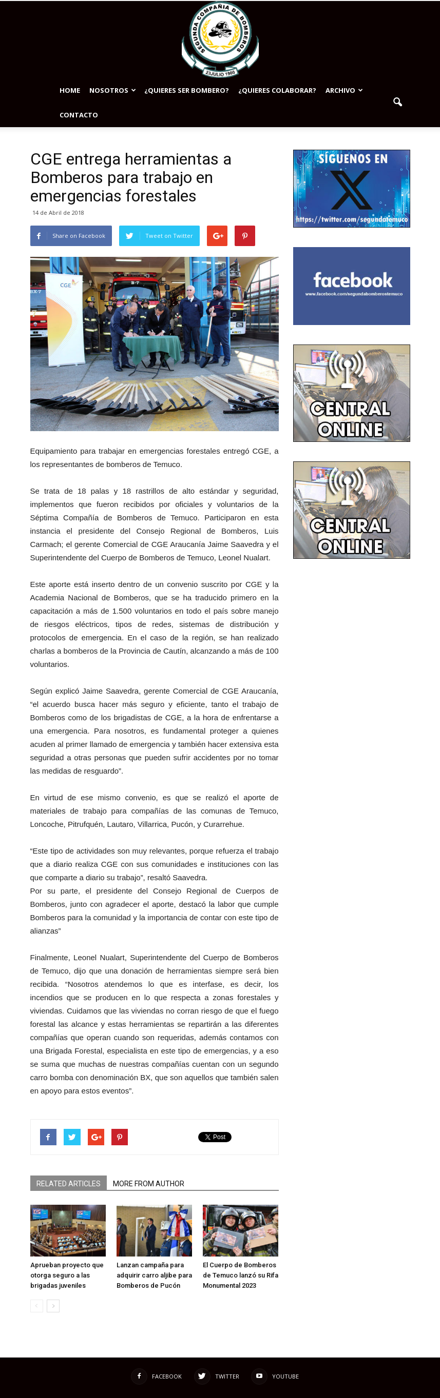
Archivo (344, 90)
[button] (398, 102)
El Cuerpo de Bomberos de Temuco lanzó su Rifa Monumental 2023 (240, 1275)
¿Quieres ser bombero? (186, 90)
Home (70, 90)
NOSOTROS (112, 90)
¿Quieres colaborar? (277, 90)
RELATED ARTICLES (68, 1184)
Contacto (79, 114)
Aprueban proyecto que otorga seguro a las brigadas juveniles (67, 1275)
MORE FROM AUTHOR (148, 1184)
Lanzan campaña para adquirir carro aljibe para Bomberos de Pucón (154, 1275)
